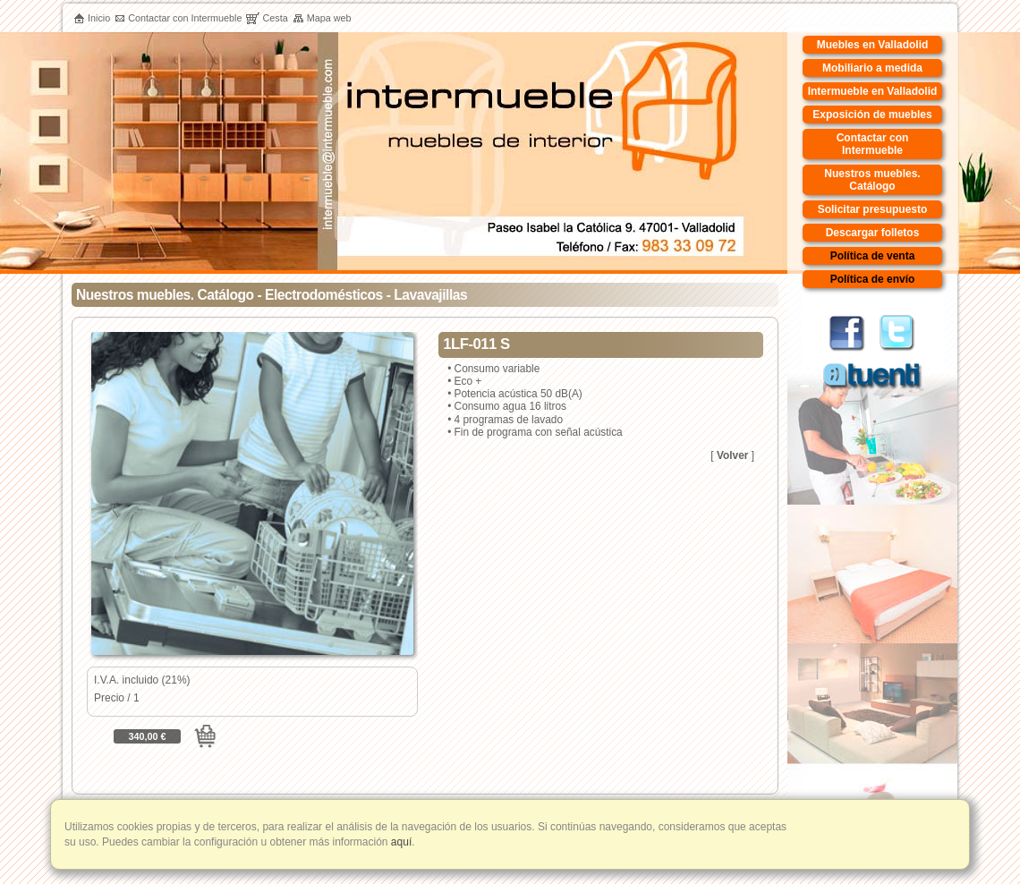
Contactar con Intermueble (178, 18)
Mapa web (322, 18)
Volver (732, 455)
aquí (400, 842)
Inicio (91, 18)
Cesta (266, 18)
